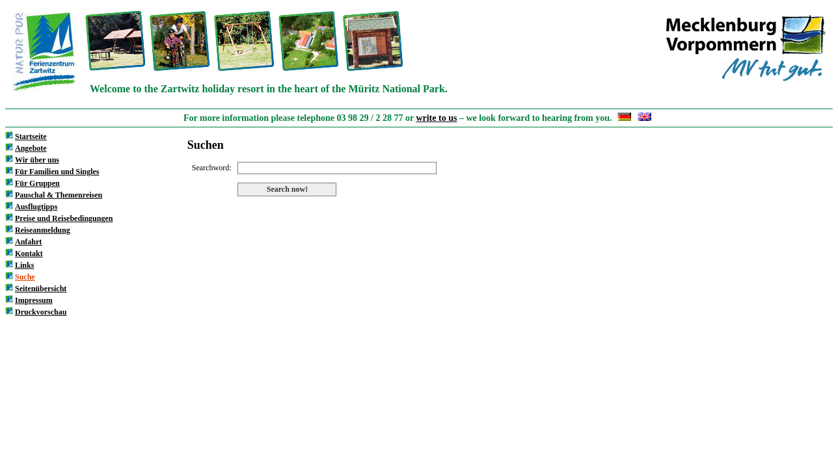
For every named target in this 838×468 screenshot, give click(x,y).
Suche (25, 276)
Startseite (31, 136)
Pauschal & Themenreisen (58, 195)
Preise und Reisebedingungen (64, 218)
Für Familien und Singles (57, 171)
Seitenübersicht (40, 288)
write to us (436, 118)
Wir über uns (37, 159)
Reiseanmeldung (42, 230)
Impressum (34, 300)
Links (24, 265)
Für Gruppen (37, 183)
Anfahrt (28, 241)
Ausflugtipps (36, 206)
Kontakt (29, 253)
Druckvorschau (40, 312)
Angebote (31, 148)
